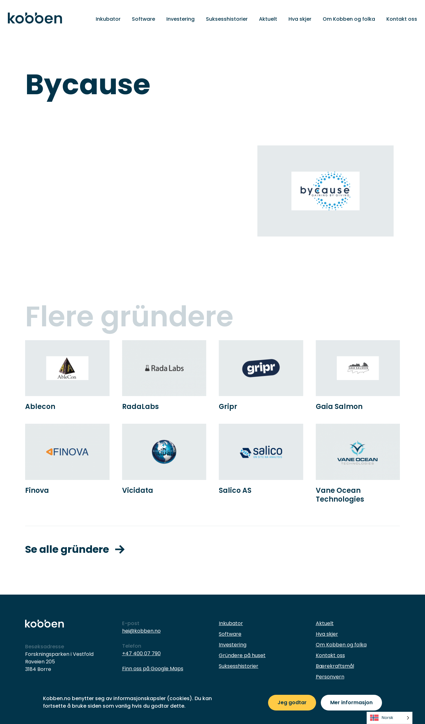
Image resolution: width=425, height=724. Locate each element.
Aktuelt (268, 19)
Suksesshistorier (227, 19)
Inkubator (108, 19)
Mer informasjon (351, 702)
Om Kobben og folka (349, 19)
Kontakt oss (401, 19)
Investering (180, 19)
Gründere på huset (242, 655)
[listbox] (389, 718)
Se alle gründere (75, 549)
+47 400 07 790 (141, 653)
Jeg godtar (292, 702)
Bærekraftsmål (335, 666)
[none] (389, 718)
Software (143, 19)
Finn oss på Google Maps (152, 668)
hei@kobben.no (141, 630)
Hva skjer (299, 19)
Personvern (330, 676)
